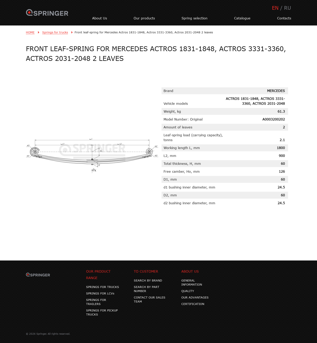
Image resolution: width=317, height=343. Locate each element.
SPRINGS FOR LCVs (100, 293)
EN (275, 8)
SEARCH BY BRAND (148, 280)
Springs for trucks (55, 32)
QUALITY (187, 291)
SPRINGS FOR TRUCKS (102, 287)
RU (287, 8)
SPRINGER (47, 14)
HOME (30, 32)
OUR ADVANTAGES (195, 297)
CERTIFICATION (192, 304)
